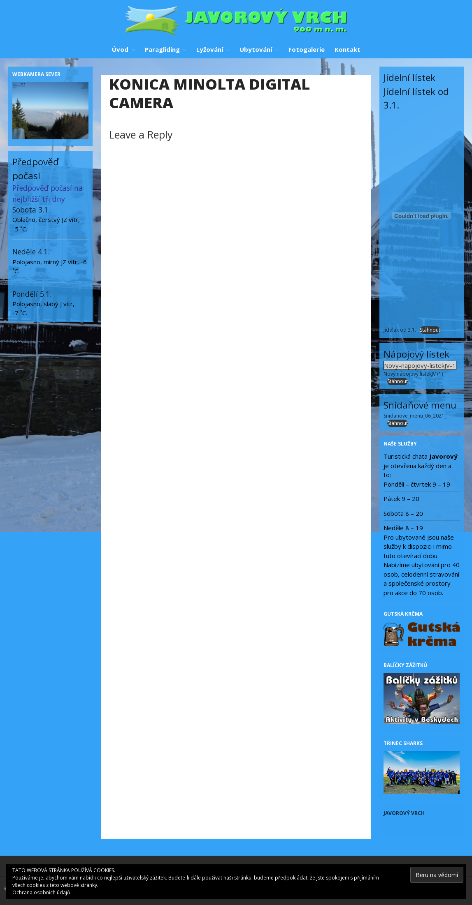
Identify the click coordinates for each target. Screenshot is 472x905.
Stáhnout (430, 329)
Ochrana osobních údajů (41, 892)
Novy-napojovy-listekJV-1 (420, 365)
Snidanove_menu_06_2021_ (415, 415)
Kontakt (347, 49)
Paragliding (162, 49)
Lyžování (209, 49)
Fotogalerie (306, 49)
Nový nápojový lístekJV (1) (413, 373)
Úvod (120, 49)
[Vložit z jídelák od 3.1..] (422, 215)
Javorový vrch (404, 813)
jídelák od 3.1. (400, 329)
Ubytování (255, 49)
